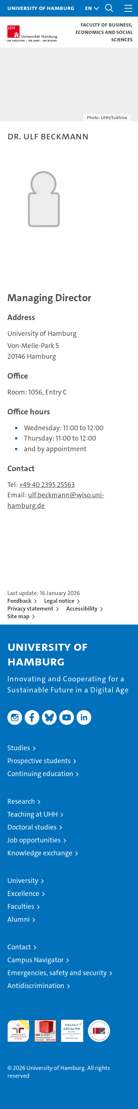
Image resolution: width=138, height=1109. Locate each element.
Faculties (20, 906)
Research (21, 801)
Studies (18, 747)
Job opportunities (34, 840)
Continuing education (40, 773)
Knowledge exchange (39, 853)
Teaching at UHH (32, 814)
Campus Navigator (35, 959)
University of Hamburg (40, 8)
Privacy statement (30, 608)
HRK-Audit (68, 1027)
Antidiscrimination (35, 985)
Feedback (19, 601)
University (22, 880)
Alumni (18, 919)
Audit (41, 1024)
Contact (19, 947)
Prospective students (39, 760)
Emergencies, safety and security (57, 972)
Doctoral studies (32, 827)
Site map (18, 616)
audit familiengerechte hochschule (18, 1031)
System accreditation (99, 1027)
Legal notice (59, 601)
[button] (90, 8)
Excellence (23, 893)
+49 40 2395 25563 (47, 484)
